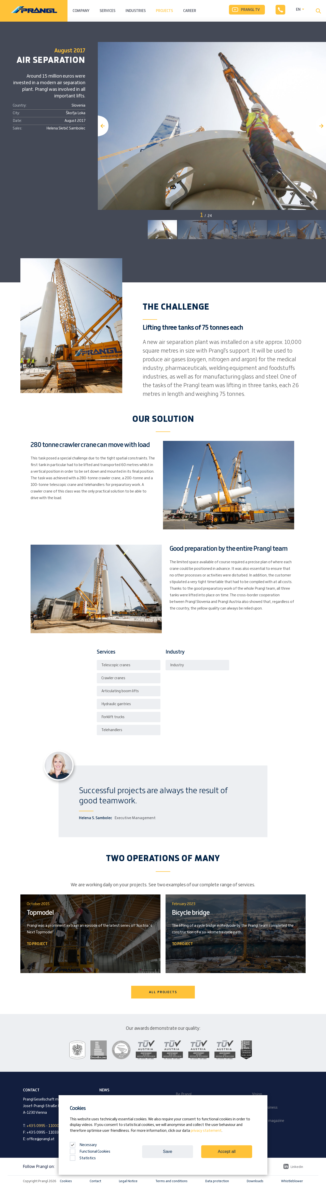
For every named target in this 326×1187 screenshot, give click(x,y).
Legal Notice (128, 1181)
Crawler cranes (113, 678)
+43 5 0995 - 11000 (42, 1126)
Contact (95, 1181)
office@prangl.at (41, 1139)
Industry (177, 665)
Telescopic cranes (115, 665)
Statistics (83, 1158)
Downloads (255, 1181)
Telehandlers (111, 730)
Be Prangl (184, 1094)
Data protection (217, 1181)
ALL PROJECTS (163, 992)
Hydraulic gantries (116, 704)
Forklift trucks (113, 717)
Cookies (66, 1181)
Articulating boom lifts (120, 691)
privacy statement (206, 1131)
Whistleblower (292, 1181)
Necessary (83, 1145)
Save (167, 1151)
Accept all (226, 1151)
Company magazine (268, 1121)
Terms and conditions (171, 1181)
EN (298, 10)
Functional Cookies (90, 1152)
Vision (257, 1094)
